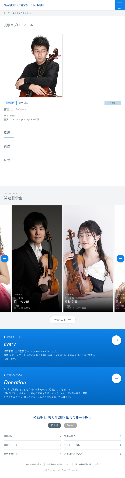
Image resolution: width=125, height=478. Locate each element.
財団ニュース (32, 445)
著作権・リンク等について (58, 464)
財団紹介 (32, 436)
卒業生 (113, 103)
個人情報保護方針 (34, 464)
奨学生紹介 (92, 436)
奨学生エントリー (32, 453)
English (70, 425)
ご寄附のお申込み (92, 453)
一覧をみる (62, 319)
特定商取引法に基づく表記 (87, 464)
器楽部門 (10, 103)
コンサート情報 (92, 445)
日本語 (54, 425)
